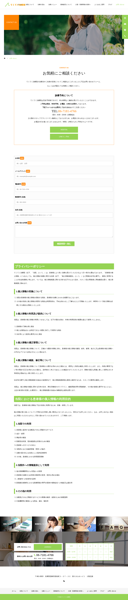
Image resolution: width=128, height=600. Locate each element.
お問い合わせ (120, 4)
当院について (30, 4)
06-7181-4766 (67, 111)
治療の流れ (41, 4)
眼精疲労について (66, 4)
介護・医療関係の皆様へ (83, 4)
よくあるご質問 (99, 4)
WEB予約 (64, 129)
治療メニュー (52, 4)
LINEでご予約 (64, 137)
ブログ (110, 4)
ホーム (20, 4)
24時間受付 (47, 547)
